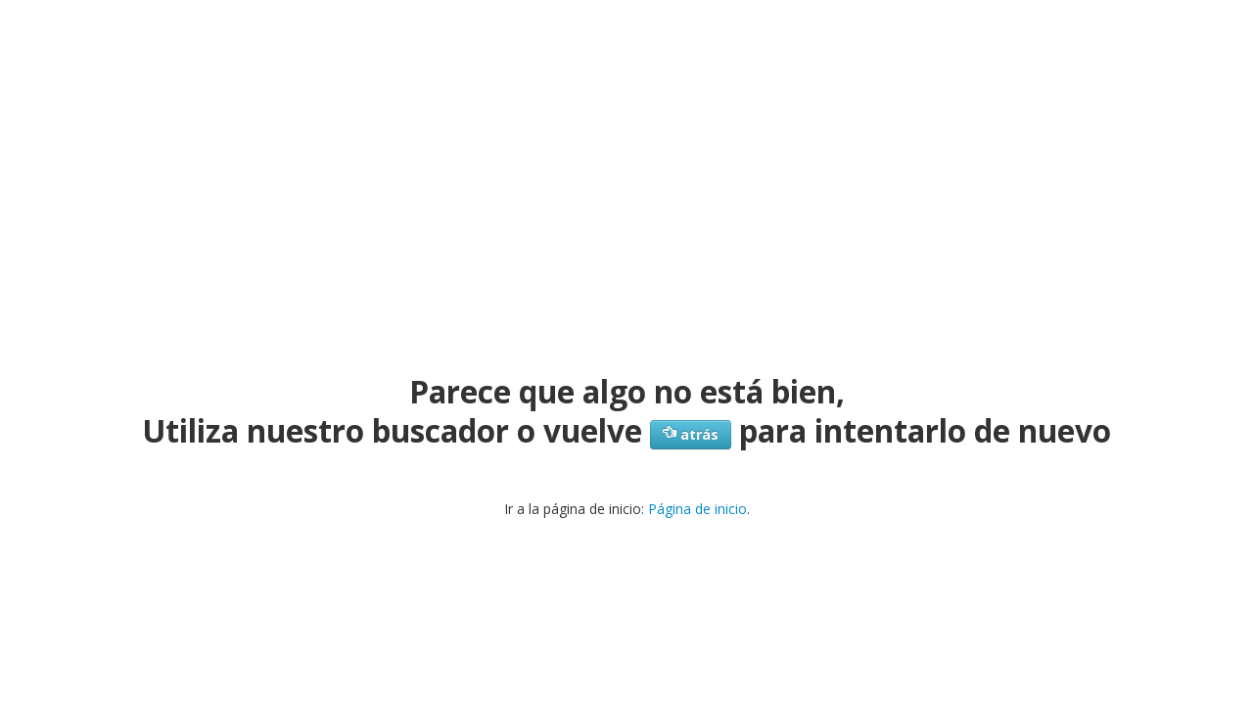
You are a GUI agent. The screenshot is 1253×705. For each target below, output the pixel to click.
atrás (691, 434)
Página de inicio (697, 508)
